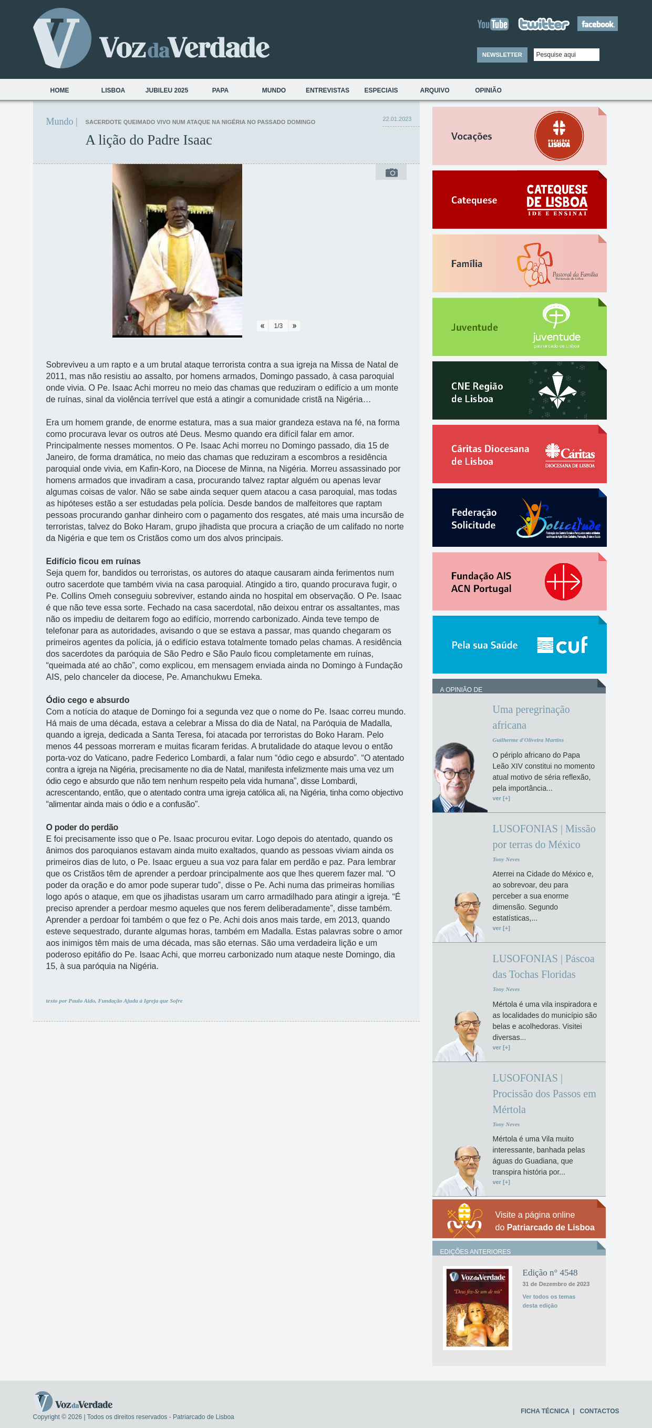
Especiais (381, 90)
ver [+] (501, 798)
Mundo (274, 90)
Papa (220, 90)
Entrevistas (327, 90)
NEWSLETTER (502, 55)
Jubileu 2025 (167, 90)
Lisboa (113, 90)
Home (59, 90)
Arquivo (434, 90)
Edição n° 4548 (550, 1273)
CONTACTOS (599, 1411)
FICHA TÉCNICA (545, 1411)
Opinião (488, 90)
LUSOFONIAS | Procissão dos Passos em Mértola (544, 1093)
